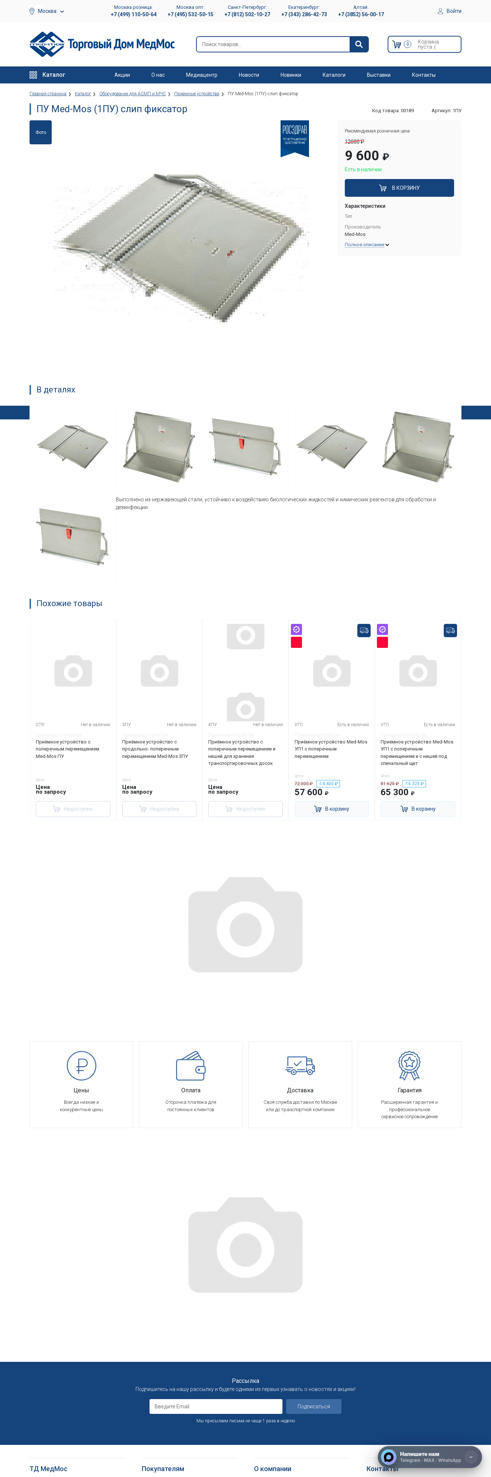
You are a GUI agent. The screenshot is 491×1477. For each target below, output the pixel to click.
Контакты (424, 75)
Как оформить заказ (165, 1303)
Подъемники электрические (61, 1460)
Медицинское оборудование (62, 1303)
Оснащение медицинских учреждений (296, 1312)
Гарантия (264, 1375)
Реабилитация (45, 1321)
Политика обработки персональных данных (182, 1360)
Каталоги (334, 75)
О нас (158, 75)
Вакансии (264, 1321)
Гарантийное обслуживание (173, 1330)
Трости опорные (48, 1399)
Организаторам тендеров (283, 1348)
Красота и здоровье (53, 1357)
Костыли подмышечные (57, 1408)
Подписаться (314, 1224)
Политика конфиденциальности (178, 1348)
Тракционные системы (55, 1348)
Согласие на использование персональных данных (173, 1377)
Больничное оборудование (60, 1312)
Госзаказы (266, 1357)
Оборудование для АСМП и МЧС (66, 1330)
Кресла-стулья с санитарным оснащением (63, 1429)
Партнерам (266, 1330)
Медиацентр (201, 75)
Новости (249, 75)
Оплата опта (268, 1366)
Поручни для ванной (53, 1442)
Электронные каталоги (280, 1426)
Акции (122, 75)
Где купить (266, 1384)
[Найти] (359, 44)
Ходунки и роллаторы (55, 1417)
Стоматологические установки (65, 1339)
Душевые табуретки (53, 1451)
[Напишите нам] (430, 1457)
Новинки (291, 75)
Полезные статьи (274, 1444)
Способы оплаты (161, 1321)
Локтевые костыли (51, 1389)
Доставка (153, 1312)
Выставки (379, 75)
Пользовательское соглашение (178, 1339)
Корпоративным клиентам (284, 1339)
